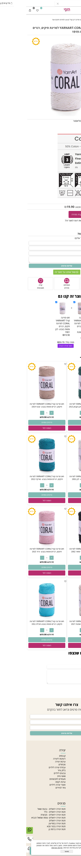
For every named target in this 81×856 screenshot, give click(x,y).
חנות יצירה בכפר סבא (30, 826)
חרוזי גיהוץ (75, 808)
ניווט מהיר (74, 750)
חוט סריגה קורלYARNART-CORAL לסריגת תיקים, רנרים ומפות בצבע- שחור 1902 (60, 550)
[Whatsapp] (3, 832)
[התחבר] (70, 10)
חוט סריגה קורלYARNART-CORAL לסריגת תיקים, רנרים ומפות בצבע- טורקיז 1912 (21, 477)
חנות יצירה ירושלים (31, 820)
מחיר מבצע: (53, 207)
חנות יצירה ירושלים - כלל (28, 811)
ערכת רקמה (34, 781)
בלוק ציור (35, 770)
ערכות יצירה (34, 761)
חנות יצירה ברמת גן (30, 829)
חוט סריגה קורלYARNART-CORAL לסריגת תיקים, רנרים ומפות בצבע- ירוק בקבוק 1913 (60, 405)
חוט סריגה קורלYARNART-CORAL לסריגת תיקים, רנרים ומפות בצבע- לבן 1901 (36, 325)
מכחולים (35, 764)
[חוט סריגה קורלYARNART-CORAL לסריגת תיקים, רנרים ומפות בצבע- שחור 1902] (60, 545)
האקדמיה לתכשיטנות (71, 761)
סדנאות (77, 787)
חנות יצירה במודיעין (31, 823)
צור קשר (76, 770)
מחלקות (76, 784)
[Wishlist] (11, 10)
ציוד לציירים (34, 787)
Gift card (75, 790)
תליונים (77, 814)
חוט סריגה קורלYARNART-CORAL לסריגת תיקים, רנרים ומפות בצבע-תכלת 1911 (21, 622)
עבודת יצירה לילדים (31, 767)
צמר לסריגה (74, 817)
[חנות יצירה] (40, 9)
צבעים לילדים (33, 773)
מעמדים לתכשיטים (31, 779)
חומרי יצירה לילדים (31, 784)
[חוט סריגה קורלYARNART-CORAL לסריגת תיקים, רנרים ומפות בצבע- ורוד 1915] (20, 545)
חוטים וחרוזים (72, 803)
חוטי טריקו (75, 820)
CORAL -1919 (68, 201)
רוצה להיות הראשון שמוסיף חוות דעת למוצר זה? (59, 220)
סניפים (77, 767)
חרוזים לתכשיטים (72, 832)
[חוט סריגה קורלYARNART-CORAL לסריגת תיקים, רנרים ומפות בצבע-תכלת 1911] (20, 618)
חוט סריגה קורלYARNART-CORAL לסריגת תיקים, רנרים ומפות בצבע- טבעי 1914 (21, 405)
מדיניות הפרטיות (30, 848)
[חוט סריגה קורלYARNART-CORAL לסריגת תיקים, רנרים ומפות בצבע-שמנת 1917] (60, 618)
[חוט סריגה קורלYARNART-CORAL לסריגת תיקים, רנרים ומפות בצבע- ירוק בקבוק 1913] (60, 401)
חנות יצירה (75, 755)
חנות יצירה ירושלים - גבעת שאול (25, 808)
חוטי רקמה (75, 823)
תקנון (77, 773)
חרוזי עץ (76, 829)
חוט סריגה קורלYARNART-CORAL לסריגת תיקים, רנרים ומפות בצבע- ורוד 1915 (21, 550)
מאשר (40, 851)
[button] (60, 428)
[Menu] (77, 10)
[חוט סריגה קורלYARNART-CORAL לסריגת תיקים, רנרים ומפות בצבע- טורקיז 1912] (20, 473)
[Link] (3, 851)
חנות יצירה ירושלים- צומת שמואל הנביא (22, 817)
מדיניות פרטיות (73, 779)
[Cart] (4, 10)
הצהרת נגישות (73, 776)
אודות (77, 758)
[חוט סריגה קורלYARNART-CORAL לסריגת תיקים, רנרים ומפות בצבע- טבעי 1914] (20, 401)
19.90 (44, 207)
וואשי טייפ (35, 776)
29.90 (77, 207)
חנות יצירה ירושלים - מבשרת (26, 814)
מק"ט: (77, 201)
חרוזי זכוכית (75, 826)
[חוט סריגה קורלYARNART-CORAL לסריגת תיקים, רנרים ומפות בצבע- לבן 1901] (60, 473)
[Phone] (3, 841)
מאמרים (76, 764)
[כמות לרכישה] (78, 214)
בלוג (78, 781)
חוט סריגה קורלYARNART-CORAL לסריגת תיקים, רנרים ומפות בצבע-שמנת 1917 (55, 326)
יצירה (36, 750)
